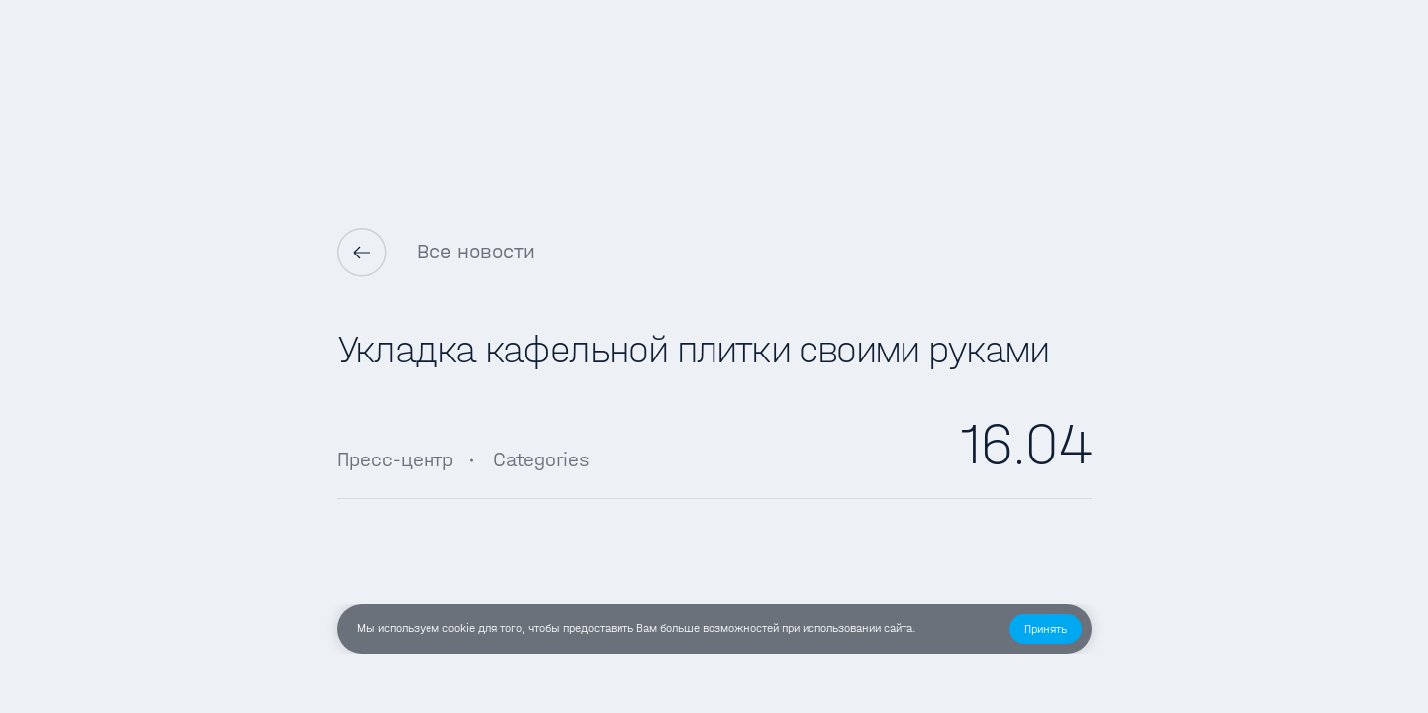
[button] (1045, 629)
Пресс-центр (395, 459)
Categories (541, 459)
